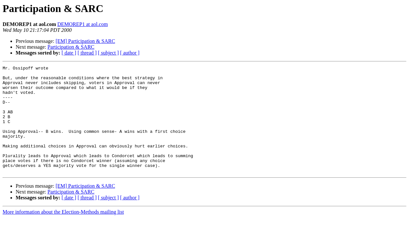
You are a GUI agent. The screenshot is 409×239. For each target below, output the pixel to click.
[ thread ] (87, 53)
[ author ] (130, 53)
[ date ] (69, 53)
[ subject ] (108, 53)
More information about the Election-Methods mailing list (63, 233)
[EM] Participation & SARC (85, 41)
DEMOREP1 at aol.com (82, 24)
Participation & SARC (71, 47)
